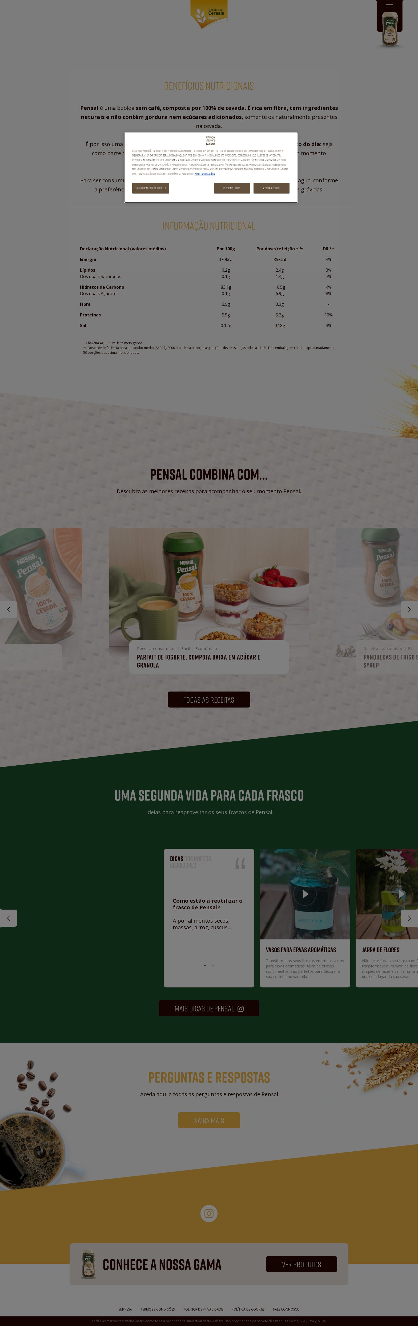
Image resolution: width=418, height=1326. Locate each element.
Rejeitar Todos (232, 188)
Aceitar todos (271, 188)
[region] (211, 167)
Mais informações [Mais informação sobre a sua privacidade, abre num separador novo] (205, 174)
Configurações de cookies (150, 188)
